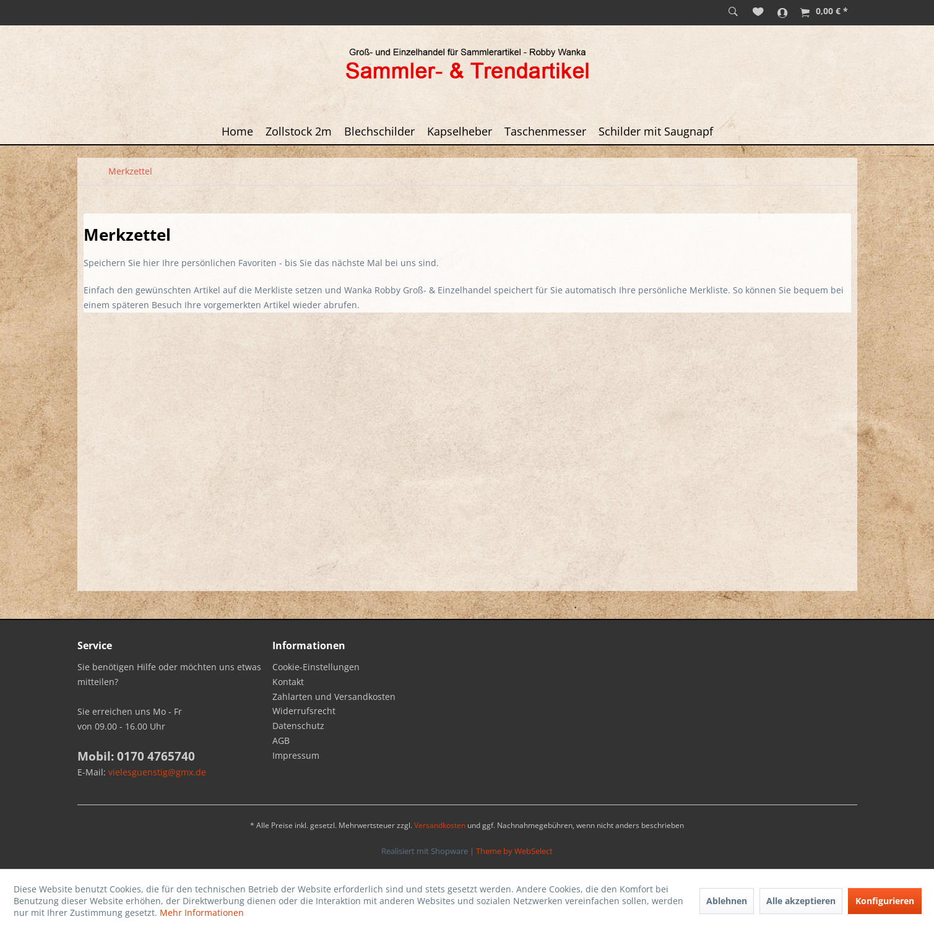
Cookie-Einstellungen (316, 667)
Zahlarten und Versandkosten (334, 696)
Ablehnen (726, 901)
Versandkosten (439, 825)
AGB (281, 740)
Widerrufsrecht (303, 711)
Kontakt (288, 682)
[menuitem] (733, 12)
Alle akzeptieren (801, 901)
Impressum (295, 755)
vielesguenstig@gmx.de (157, 772)
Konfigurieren (884, 901)
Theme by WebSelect (514, 850)
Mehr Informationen (202, 912)
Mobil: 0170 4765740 (136, 756)
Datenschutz (298, 725)
